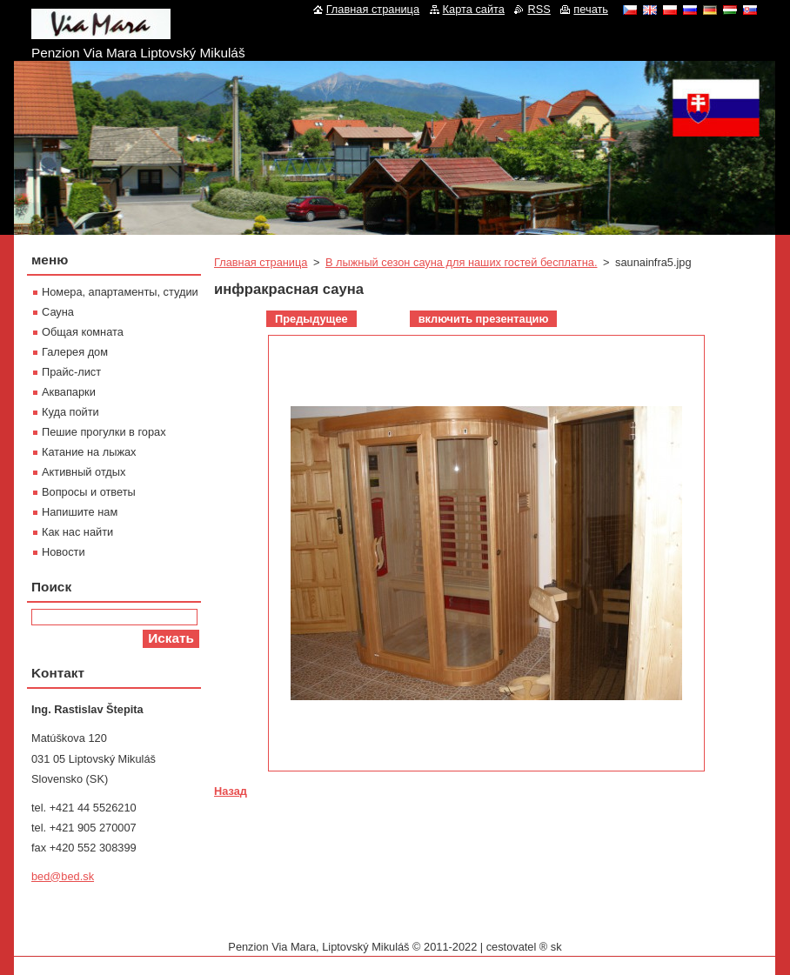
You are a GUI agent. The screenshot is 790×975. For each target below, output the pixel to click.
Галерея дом (75, 351)
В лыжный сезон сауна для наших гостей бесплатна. (461, 262)
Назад (230, 791)
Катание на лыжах (89, 451)
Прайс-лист (71, 371)
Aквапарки (69, 391)
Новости (63, 551)
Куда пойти (70, 411)
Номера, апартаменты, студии (120, 291)
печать (590, 9)
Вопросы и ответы (89, 491)
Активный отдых (83, 471)
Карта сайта (474, 9)
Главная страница (260, 262)
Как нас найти (77, 531)
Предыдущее (311, 318)
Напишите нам (79, 511)
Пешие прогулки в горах (104, 431)
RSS (538, 9)
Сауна (58, 311)
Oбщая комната (83, 331)
